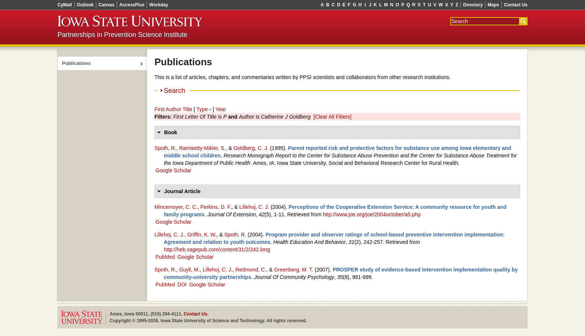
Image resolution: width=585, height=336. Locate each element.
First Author (167, 109)
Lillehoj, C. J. (254, 207)
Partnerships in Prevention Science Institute (122, 34)
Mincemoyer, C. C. (175, 207)
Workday (158, 4)
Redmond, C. (250, 270)
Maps (493, 4)
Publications (76, 63)
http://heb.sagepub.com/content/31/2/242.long (217, 249)
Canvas (106, 4)
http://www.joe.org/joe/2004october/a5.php (371, 214)
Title (187, 109)
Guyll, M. (189, 270)
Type (202, 109)
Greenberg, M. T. (293, 270)
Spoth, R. (165, 148)
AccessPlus (131, 4)
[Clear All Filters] (332, 117)
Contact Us (516, 4)
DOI (182, 285)
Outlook (85, 4)
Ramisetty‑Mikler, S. (202, 148)
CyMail (64, 4)
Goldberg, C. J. (251, 148)
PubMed (165, 257)
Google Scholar (174, 170)
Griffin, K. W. (201, 235)
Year (220, 109)
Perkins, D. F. (215, 207)
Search (174, 90)
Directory (473, 4)
